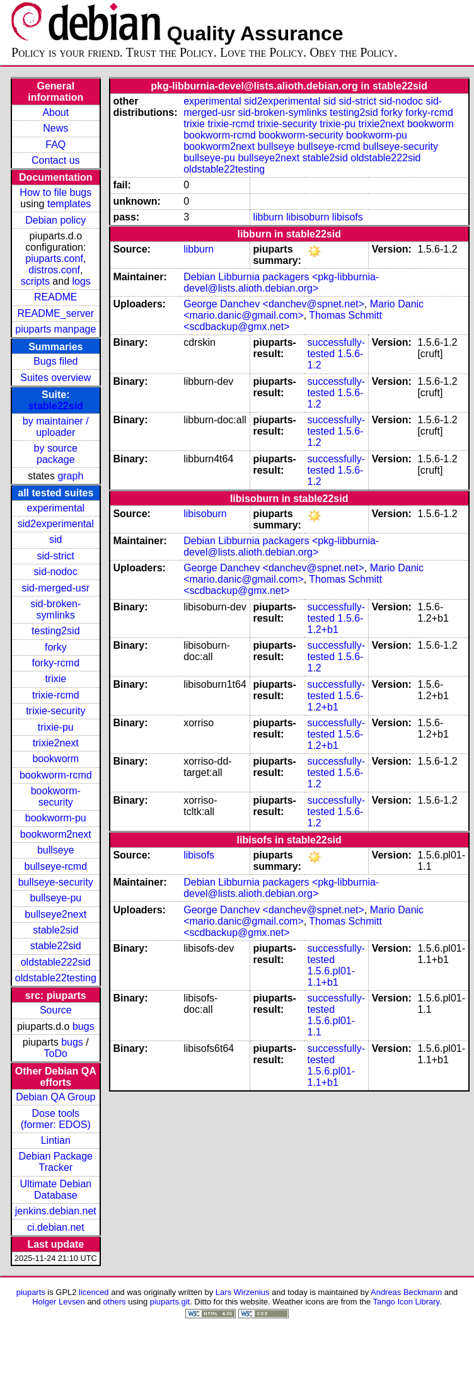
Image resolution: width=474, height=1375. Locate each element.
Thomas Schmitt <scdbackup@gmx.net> (282, 321)
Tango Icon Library (406, 1301)
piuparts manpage (55, 329)
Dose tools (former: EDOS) (56, 1119)
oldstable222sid (56, 962)
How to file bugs (55, 192)
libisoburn (307, 217)
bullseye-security (55, 882)
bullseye (55, 850)
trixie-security (55, 710)
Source (56, 1010)
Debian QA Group (55, 1097)
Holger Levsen (58, 1301)
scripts (35, 281)
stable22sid (55, 406)
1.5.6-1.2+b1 (335, 624)
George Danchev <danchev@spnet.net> (273, 304)
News (55, 128)
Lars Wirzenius (243, 1292)
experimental (55, 508)
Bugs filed (55, 361)
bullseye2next (55, 914)
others (114, 1301)
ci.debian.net (55, 1227)
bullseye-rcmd (55, 866)
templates (69, 203)
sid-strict (56, 556)
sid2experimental (56, 523)
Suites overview (55, 377)
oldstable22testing (55, 978)
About (55, 112)
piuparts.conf (54, 258)
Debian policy (55, 220)
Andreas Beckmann (406, 1292)
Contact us (55, 160)
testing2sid (56, 630)
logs (81, 281)
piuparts (30, 1292)
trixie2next (56, 743)
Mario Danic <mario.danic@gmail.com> (303, 310)
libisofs (347, 217)
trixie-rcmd (55, 695)
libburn (268, 217)
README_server (55, 313)
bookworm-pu (55, 818)
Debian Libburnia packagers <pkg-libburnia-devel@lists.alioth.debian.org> (281, 282)
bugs (83, 1026)
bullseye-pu (55, 898)
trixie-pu (56, 727)
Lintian (56, 1140)
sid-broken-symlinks (55, 609)
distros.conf (54, 270)
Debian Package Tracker (56, 1162)
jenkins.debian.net (55, 1211)
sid (55, 539)
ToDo (55, 1053)
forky (56, 647)
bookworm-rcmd (56, 775)
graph (70, 476)
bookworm (55, 758)
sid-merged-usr (55, 588)
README (55, 297)
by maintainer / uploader (56, 427)
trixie (55, 678)
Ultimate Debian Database (55, 1189)
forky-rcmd (56, 663)
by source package (56, 454)
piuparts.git (170, 1301)
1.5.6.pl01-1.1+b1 (331, 977)
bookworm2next (55, 834)
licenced (94, 1292)
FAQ (55, 144)
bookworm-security (56, 796)
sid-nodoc (56, 571)
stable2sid (55, 930)
